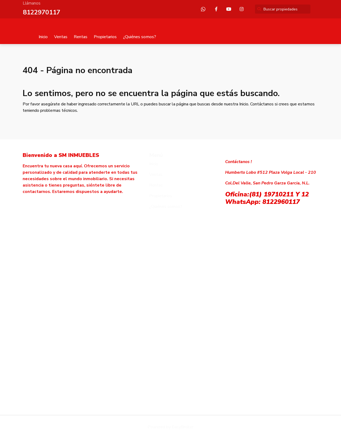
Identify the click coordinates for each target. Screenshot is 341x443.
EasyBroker (182, 427)
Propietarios (105, 37)
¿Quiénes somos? (139, 37)
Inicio (43, 37)
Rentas (80, 37)
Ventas (60, 37)
